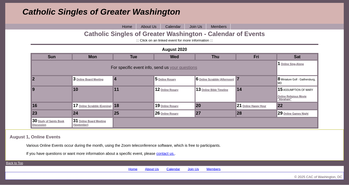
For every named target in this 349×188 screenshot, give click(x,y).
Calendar (173, 27)
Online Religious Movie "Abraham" (292, 98)
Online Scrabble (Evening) (95, 106)
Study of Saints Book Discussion (48, 123)
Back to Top (14, 163)
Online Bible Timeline (214, 90)
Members (219, 27)
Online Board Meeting (89, 79)
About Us (148, 27)
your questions (183, 67)
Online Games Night (296, 113)
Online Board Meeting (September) (89, 123)
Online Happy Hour (254, 106)
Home (127, 27)
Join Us (195, 27)
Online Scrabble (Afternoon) (216, 79)
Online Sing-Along (292, 64)
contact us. (165, 153)
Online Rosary (167, 79)
